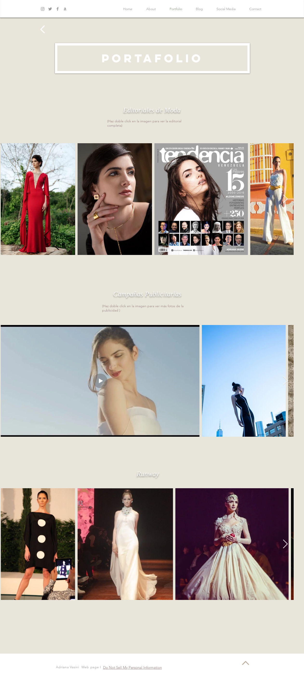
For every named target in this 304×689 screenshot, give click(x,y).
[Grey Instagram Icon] (42, 8)
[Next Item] (285, 199)
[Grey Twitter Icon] (50, 8)
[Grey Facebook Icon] (57, 8)
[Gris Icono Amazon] (65, 8)
